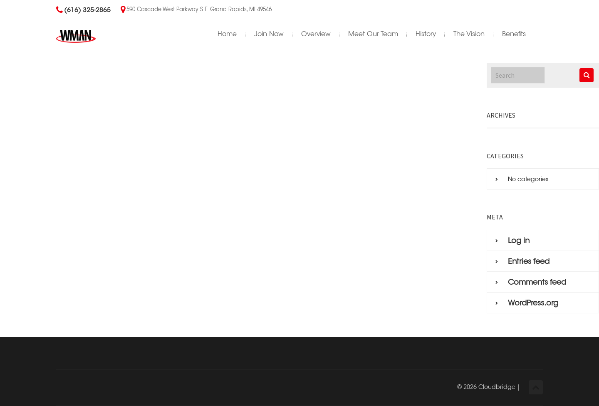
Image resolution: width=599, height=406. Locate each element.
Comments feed (537, 282)
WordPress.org (533, 303)
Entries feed (528, 261)
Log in (519, 240)
